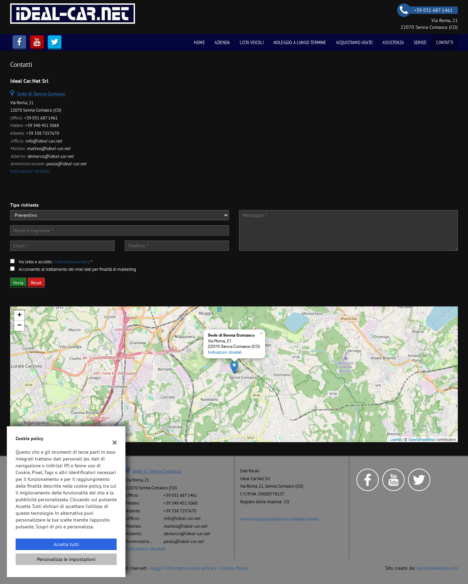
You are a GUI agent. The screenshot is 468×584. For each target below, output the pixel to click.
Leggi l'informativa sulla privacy (184, 568)
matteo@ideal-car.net (49, 148)
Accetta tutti (66, 544)
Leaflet (396, 439)
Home (199, 42)
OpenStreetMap (421, 439)
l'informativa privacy (71, 262)
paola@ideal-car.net (66, 164)
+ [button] (19, 315)
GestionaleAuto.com (437, 568)
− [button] (19, 326)
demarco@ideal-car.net (50, 156)
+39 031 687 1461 (41, 118)
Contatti (444, 42)
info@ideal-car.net (43, 141)
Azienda (222, 42)
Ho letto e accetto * (56, 262)
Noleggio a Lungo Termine (300, 42)
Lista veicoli (252, 42)
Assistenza (393, 42)
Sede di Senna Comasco (157, 471)
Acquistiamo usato (354, 42)
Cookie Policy (234, 568)
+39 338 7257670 (42, 133)
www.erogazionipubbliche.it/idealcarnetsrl (279, 519)
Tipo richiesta (24, 205)
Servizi (420, 42)
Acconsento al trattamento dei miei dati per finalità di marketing (77, 269)
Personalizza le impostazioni (66, 559)
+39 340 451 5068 (42, 125)
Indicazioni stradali (30, 171)
